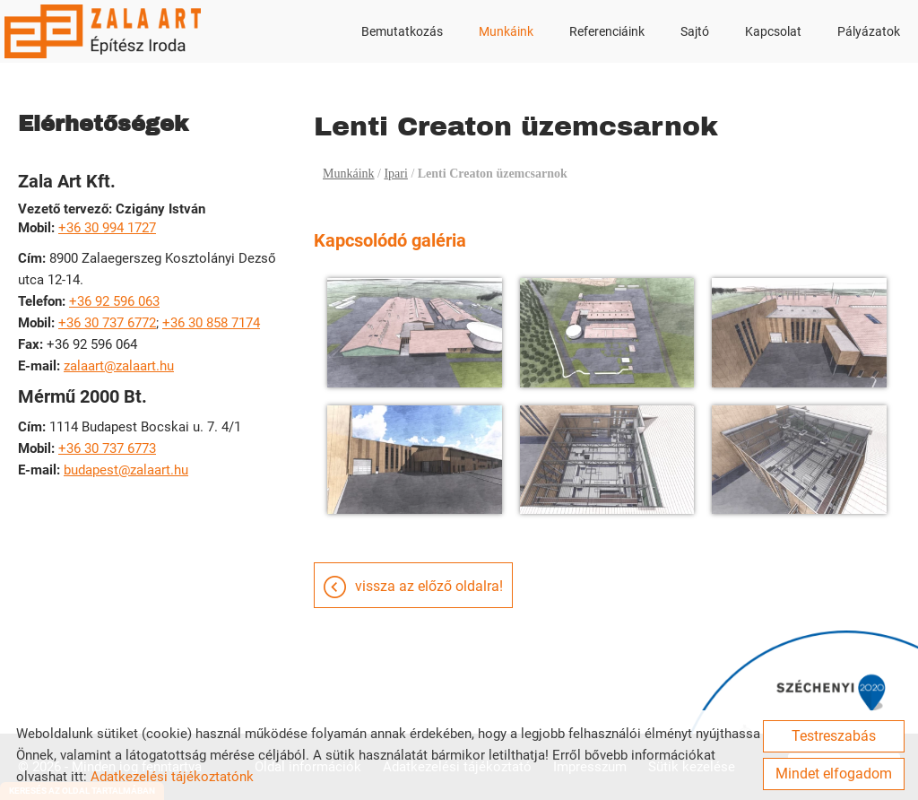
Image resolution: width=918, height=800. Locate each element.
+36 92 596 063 (114, 301)
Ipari (395, 173)
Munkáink (506, 31)
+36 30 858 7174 (211, 323)
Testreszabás (834, 735)
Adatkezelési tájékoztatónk (172, 777)
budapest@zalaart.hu (126, 470)
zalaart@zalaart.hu (119, 366)
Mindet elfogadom (833, 773)
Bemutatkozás (402, 31)
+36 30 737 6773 (107, 448)
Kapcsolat (773, 31)
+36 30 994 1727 (107, 228)
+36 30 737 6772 (107, 323)
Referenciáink (607, 31)
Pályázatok (868, 31)
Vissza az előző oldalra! (429, 586)
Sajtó (694, 31)
